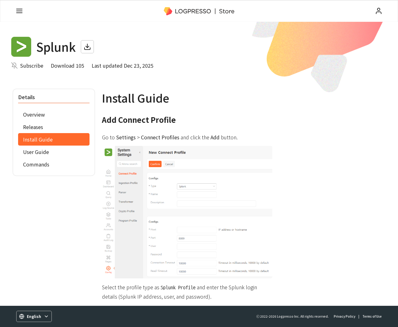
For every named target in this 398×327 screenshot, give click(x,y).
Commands (36, 164)
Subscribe (31, 65)
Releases (33, 127)
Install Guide (38, 139)
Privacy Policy (344, 316)
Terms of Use (372, 316)
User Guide (36, 152)
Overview (34, 114)
